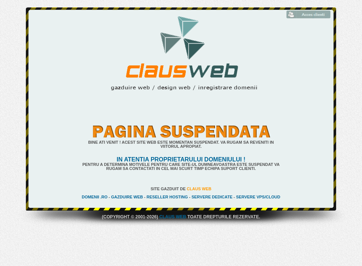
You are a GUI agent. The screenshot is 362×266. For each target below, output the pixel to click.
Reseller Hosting (167, 197)
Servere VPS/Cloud (258, 197)
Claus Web (199, 189)
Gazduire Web (127, 197)
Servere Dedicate (211, 197)
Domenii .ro (94, 197)
